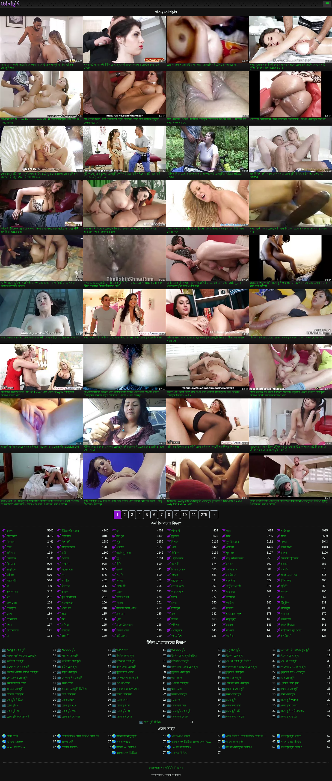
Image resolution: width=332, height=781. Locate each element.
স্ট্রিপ (118, 558)
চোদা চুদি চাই (123, 711)
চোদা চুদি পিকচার (235, 716)
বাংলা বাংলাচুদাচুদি (126, 736)
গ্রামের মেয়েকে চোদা (127, 689)
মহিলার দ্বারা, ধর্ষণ (126, 608)
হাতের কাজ (177, 586)
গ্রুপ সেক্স (12, 602)
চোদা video (68, 700)
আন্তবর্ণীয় (12, 580)
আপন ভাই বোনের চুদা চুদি (295, 650)
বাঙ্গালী (65, 636)
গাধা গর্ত (66, 608)
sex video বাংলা (180, 736)
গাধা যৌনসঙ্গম (289, 575)
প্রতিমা (65, 625)
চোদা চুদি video (289, 700)
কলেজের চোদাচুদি (126, 666)
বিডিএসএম (122, 597)
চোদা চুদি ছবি (233, 711)
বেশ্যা (284, 553)
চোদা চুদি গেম (69, 711)
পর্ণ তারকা (231, 569)
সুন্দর (284, 541)
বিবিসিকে (286, 580)
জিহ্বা (119, 602)
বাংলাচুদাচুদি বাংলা (291, 736)
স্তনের (174, 619)
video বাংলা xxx (16, 747)
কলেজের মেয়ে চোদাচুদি (184, 666)
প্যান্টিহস (230, 636)
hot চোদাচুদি (68, 650)
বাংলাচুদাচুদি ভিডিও (291, 747)
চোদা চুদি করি (233, 705)
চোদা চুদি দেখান (179, 716)
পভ (63, 575)
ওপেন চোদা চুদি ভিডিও (239, 661)
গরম (173, 547)
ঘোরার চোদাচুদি (15, 694)
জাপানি (175, 564)
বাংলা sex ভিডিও (126, 747)
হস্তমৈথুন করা (123, 553)
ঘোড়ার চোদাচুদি (289, 689)
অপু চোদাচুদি (233, 650)
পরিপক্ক (175, 625)
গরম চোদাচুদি (233, 677)
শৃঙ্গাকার (230, 553)
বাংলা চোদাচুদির (234, 741)
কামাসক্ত (11, 558)
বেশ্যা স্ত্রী (120, 586)
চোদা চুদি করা (178, 705)
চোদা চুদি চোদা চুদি (181, 711)
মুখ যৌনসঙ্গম (69, 597)
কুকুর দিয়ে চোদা (124, 672)
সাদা (283, 536)
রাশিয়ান (230, 597)
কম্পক (284, 591)
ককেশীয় (230, 580)
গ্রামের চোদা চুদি (290, 683)
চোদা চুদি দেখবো (71, 716)
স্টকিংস (175, 553)
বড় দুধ (120, 536)
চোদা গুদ (176, 700)
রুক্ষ (173, 613)
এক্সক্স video (123, 741)
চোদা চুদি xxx (69, 705)
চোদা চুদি (231, 700)
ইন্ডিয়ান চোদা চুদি (125, 661)
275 (204, 515)
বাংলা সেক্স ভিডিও (291, 741)
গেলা (9, 613)
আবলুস (285, 608)
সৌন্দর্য (230, 547)
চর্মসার (120, 580)
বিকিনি (229, 608)
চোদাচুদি (10, 4)
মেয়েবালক (12, 630)
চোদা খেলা (122, 700)
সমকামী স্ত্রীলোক (289, 558)
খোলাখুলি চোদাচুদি (72, 677)
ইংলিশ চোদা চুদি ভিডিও (184, 655)
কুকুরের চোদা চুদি (180, 672)
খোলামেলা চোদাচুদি (127, 677)
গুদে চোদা (67, 683)
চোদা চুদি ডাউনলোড (292, 711)
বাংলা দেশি (67, 741)
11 (194, 515)
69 (282, 597)
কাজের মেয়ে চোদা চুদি (293, 666)
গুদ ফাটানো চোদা (16, 683)
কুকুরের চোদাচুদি (235, 672)
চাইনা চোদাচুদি (124, 694)
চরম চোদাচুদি (69, 694)
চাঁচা (228, 536)
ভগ (118, 530)
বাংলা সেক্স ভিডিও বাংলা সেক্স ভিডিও (191, 741)
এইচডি (120, 547)
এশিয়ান (11, 553)
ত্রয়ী (64, 553)
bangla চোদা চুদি (16, 650)
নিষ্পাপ (11, 541)
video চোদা (122, 650)
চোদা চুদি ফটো (289, 716)
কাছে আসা (177, 580)
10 (185, 515)
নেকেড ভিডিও (70, 747)
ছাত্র (64, 613)
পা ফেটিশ (176, 636)
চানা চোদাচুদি (288, 694)
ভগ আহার (12, 591)
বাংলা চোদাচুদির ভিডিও (239, 747)
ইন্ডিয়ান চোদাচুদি (180, 661)
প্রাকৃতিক (11, 569)
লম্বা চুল (175, 608)
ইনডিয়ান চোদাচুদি (71, 661)
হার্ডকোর (285, 530)
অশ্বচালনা (12, 536)
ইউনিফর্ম (285, 636)
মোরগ (119, 591)
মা (8, 586)
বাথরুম (230, 630)
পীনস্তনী (175, 530)
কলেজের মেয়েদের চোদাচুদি (241, 666)
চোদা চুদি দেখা (124, 716)
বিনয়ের (11, 564)
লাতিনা (230, 602)
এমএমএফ (177, 591)
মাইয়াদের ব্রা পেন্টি (291, 630)
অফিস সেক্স (122, 630)
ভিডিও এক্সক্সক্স (15, 741)
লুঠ (118, 541)
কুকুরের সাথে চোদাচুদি (293, 672)
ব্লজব (10, 530)
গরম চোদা (176, 677)
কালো (174, 575)
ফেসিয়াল (231, 575)
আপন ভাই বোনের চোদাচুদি (21, 655)
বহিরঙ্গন (11, 575)
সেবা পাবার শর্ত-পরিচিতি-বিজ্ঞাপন (166, 767)
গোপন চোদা (123, 683)
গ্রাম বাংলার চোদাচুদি (237, 683)
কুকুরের (175, 536)
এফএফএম (68, 602)
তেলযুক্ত (11, 608)
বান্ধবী (119, 569)
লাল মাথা (286, 547)
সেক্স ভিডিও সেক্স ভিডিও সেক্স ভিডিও (82, 736)
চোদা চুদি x (12, 705)
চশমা (174, 602)
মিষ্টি (118, 564)
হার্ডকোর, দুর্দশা (234, 613)
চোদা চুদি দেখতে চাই (18, 716)
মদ (63, 619)
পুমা (118, 619)
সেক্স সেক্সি (12, 736)
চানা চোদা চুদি (233, 694)
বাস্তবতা (230, 591)
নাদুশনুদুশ (231, 619)
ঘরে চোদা (176, 689)
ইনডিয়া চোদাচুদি (15, 661)
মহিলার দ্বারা (68, 547)
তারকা (65, 591)
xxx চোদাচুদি (178, 650)
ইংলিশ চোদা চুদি (125, 655)
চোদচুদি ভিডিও (15, 700)
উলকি (119, 575)
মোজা (229, 625)
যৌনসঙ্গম (12, 619)
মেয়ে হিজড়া (288, 625)
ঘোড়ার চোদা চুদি (235, 689)
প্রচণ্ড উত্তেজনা (124, 625)
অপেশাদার (67, 569)
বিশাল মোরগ (178, 569)
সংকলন (66, 564)
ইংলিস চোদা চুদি (290, 655)
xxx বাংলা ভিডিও (181, 747)
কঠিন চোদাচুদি (69, 666)
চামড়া (284, 564)
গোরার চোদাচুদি (179, 683)
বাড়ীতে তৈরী (233, 586)
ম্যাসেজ (285, 613)
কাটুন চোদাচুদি (69, 672)
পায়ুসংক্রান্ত (177, 558)
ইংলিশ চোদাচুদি (234, 655)
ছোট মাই (66, 536)
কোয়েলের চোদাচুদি (17, 677)
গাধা (228, 530)
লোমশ (229, 564)
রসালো (66, 630)
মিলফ (174, 541)
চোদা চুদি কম (123, 705)
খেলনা (65, 558)
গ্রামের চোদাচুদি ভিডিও (74, 689)
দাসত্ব (174, 597)
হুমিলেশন (121, 636)
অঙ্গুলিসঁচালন (234, 558)
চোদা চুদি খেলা (289, 705)
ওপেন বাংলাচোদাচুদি (18, 666)
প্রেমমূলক (176, 630)
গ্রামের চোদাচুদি (15, 689)
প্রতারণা (120, 613)
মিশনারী (66, 541)
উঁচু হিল (285, 602)
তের (9, 547)
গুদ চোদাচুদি (287, 677)
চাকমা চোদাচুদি (179, 694)
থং (8, 597)
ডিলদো (66, 586)
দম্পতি (65, 580)
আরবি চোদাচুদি (70, 655)
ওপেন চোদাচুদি (289, 661)
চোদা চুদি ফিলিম (152, 722)
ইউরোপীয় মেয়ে (70, 530)
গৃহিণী (284, 586)
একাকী (284, 569)
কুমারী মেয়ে (232, 541)
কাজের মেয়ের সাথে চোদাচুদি (22, 672)
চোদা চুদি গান (14, 711)
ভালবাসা (286, 619)
